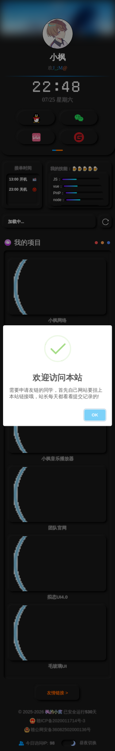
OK (95, 415)
